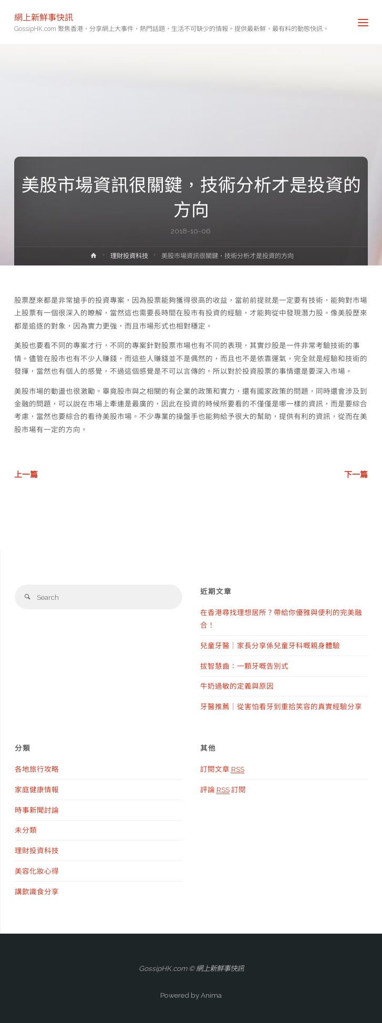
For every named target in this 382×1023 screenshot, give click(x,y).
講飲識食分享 (37, 891)
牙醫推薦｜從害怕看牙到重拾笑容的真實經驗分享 (281, 706)
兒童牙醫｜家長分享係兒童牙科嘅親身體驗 (270, 645)
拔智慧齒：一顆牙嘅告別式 (244, 666)
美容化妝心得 (37, 871)
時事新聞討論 (37, 810)
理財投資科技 (129, 256)
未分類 (26, 830)
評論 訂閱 (223, 789)
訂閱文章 (222, 769)
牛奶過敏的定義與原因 (237, 686)
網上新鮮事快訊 (43, 17)
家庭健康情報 (37, 789)
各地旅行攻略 (37, 769)
